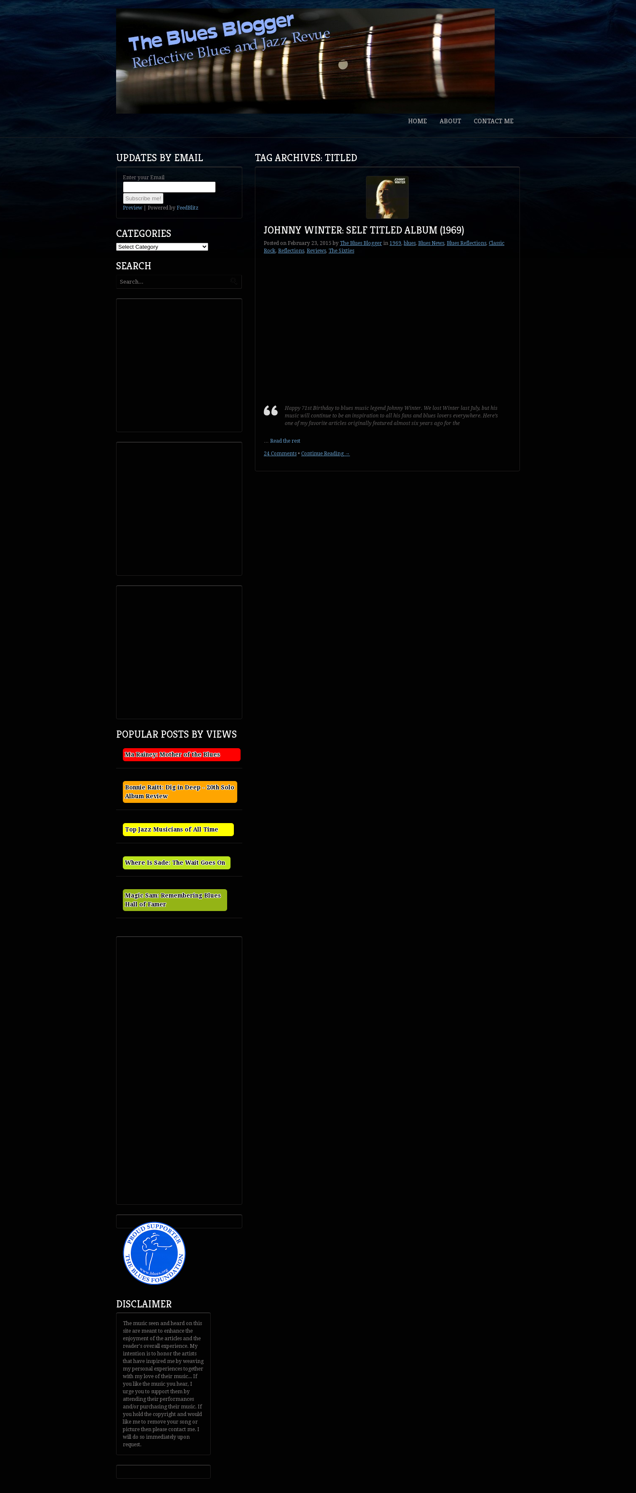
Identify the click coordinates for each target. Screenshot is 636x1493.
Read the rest (285, 441)
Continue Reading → (325, 454)
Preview (132, 208)
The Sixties (341, 251)
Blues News (431, 243)
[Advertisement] (182, 364)
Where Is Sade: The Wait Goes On (175, 862)
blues (410, 243)
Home (417, 121)
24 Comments (280, 454)
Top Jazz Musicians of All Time (171, 829)
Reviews (316, 251)
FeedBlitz (188, 208)
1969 (395, 243)
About (450, 121)
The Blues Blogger (361, 243)
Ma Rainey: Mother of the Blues (172, 754)
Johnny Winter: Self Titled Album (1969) (364, 230)
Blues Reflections (466, 243)
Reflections (291, 251)
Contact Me (494, 121)
